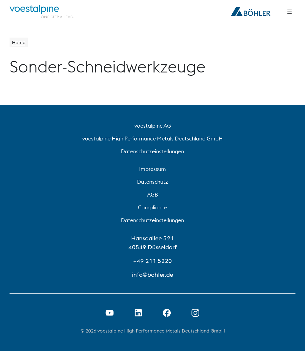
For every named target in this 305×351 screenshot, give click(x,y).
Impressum (152, 169)
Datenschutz (152, 181)
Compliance (152, 207)
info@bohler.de (152, 274)
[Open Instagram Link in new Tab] (195, 313)
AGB (152, 194)
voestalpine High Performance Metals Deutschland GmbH (152, 138)
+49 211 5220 (152, 261)
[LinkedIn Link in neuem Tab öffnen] (138, 313)
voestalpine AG (152, 125)
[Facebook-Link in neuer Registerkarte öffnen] (167, 313)
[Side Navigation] (289, 12)
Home (18, 42)
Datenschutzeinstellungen (152, 151)
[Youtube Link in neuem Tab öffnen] (109, 313)
